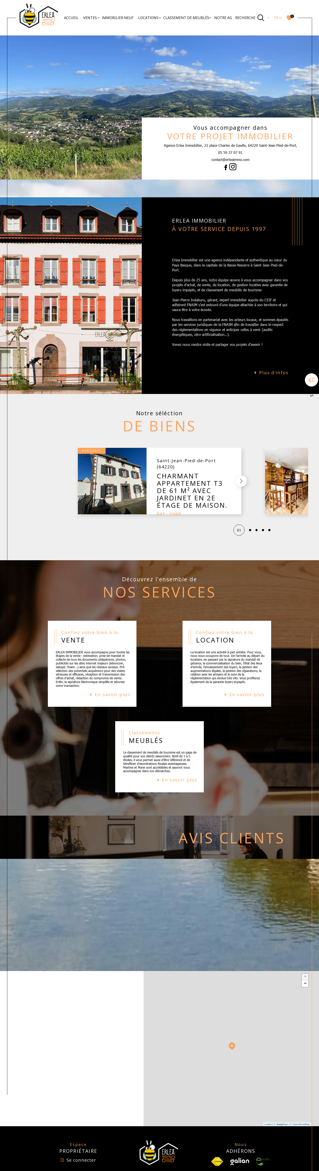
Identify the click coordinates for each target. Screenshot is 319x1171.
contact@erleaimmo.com (230, 159)
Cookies (255, 1161)
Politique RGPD (238, 1160)
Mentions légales (192, 1160)
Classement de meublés (186, 17)
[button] (157, 463)
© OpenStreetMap (300, 1106)
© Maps (281, 1106)
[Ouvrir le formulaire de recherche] (250, 17)
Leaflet (268, 1106)
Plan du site (171, 1160)
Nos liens (221, 1160)
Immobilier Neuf (117, 17)
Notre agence (227, 17)
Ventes (90, 17)
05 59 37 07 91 (230, 152)
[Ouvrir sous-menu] (98, 17)
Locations (148, 17)
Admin (208, 1160)
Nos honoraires (150, 1160)
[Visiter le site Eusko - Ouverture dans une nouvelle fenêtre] (263, 1144)
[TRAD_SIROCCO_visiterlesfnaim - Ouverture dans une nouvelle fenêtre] (217, 1143)
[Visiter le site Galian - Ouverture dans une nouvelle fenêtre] (239, 1144)
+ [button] (305, 959)
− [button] (305, 966)
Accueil (71, 17)
